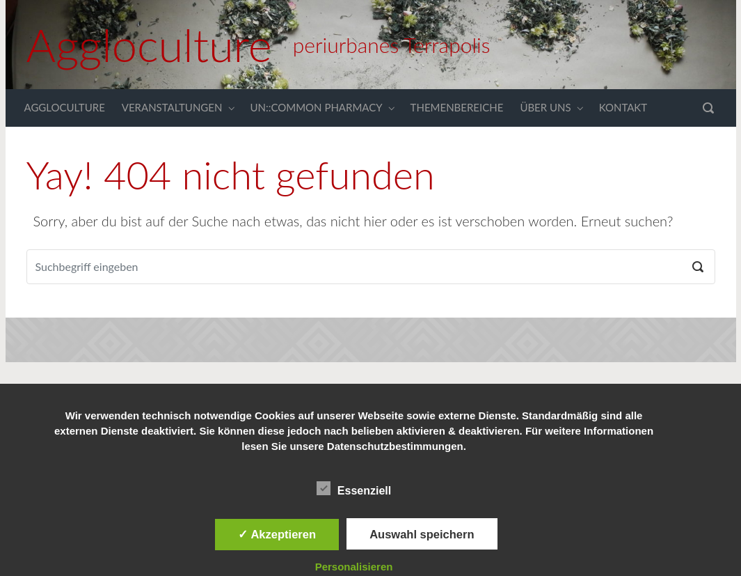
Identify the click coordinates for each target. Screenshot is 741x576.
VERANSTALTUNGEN (172, 107)
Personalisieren (354, 567)
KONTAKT (623, 107)
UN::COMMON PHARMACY (316, 107)
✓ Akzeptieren (277, 534)
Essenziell (354, 488)
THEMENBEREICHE (457, 107)
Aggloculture (149, 44)
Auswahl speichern (421, 534)
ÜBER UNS (545, 107)
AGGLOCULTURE (64, 107)
